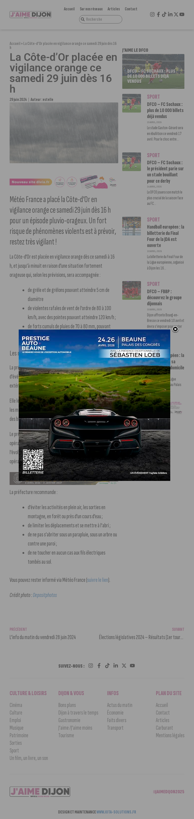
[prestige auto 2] (94, 480)
